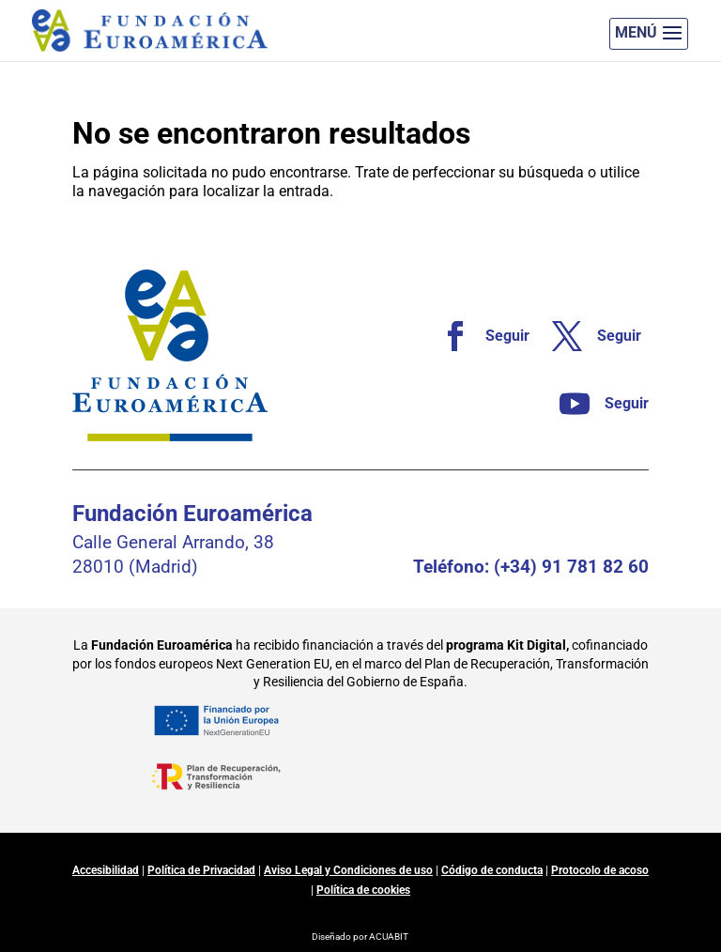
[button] (648, 34)
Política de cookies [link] (363, 890)
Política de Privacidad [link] (201, 870)
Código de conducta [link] (492, 870)
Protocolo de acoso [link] (600, 870)
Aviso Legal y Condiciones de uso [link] (348, 870)
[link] (477, 336)
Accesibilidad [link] (105, 870)
